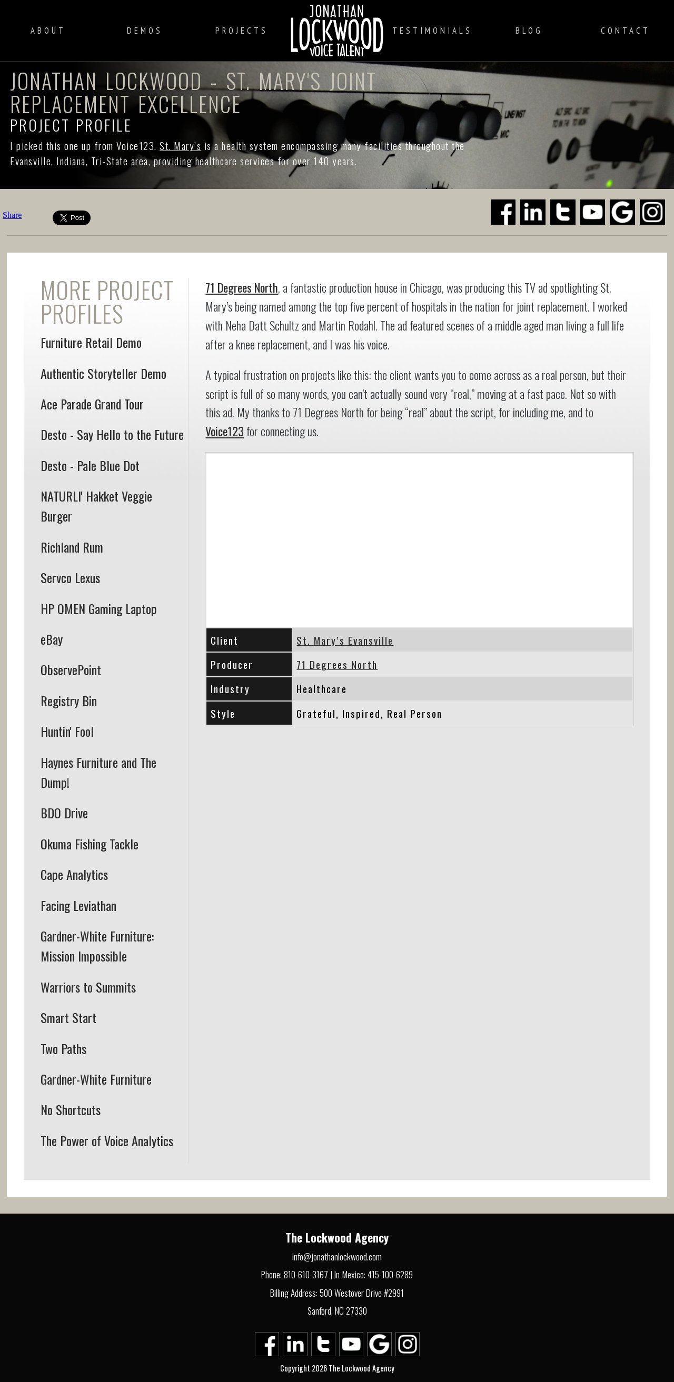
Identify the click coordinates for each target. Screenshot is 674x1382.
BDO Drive (64, 812)
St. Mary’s (180, 145)
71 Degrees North (241, 287)
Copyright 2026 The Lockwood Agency (337, 1368)
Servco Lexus (70, 577)
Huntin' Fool (67, 731)
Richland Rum (72, 546)
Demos (145, 30)
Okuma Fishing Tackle (89, 843)
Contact (625, 30)
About (48, 30)
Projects (241, 30)
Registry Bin (69, 700)
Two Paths (63, 1048)
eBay (52, 638)
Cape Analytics (74, 874)
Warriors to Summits (88, 986)
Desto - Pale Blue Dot (90, 465)
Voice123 (224, 430)
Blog (529, 30)
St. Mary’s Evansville (344, 640)
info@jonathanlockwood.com (337, 1256)
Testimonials (432, 30)
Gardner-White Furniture (96, 1078)
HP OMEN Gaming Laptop (99, 608)
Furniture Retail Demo (91, 342)
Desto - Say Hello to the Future (112, 434)
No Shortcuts (71, 1109)
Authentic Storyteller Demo (103, 373)
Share (12, 215)
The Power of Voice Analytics (107, 1140)
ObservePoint (71, 669)
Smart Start (68, 1017)
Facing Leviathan (78, 905)
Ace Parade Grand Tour (92, 403)
